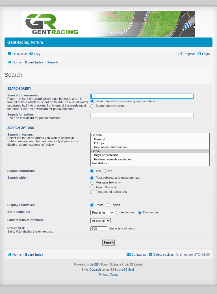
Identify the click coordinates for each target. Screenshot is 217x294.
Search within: (18, 177)
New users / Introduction (150, 147)
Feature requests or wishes (150, 160)
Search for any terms (107, 105)
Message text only (105, 182)
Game (150, 151)
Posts (97, 205)
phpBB (94, 264)
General (150, 135)
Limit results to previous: (25, 220)
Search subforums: (21, 171)
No (107, 171)
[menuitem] (34, 53)
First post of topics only (109, 191)
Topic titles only (103, 187)
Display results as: (21, 205)
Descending (149, 212)
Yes (95, 171)
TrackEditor (150, 163)
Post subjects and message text (115, 177)
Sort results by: (18, 211)
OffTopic (150, 143)
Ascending (126, 212)
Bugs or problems (150, 155)
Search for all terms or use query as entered (123, 101)
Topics (113, 205)
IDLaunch (95, 269)
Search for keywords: (23, 95)
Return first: (16, 228)
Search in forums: (20, 134)
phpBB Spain (127, 269)
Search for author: (20, 114)
